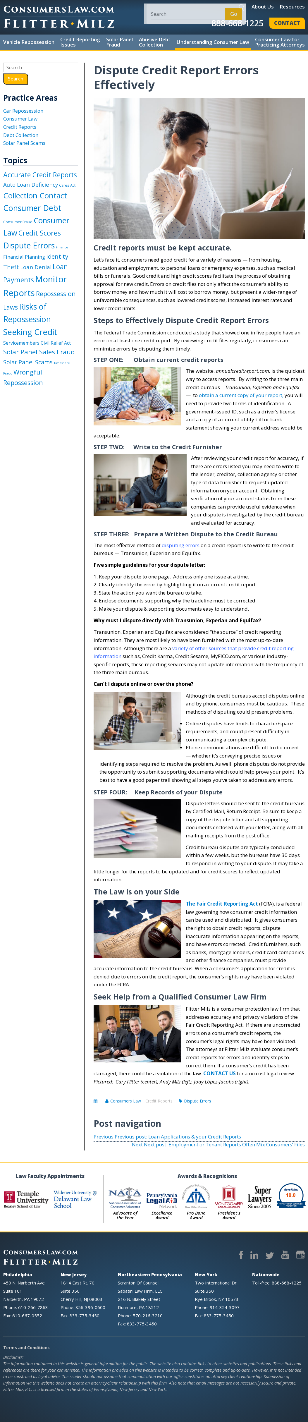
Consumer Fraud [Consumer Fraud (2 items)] (17, 221)
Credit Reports (159, 1101)
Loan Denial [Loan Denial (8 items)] (35, 267)
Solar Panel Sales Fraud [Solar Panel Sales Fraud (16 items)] (39, 351)
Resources (292, 6)
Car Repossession (23, 110)
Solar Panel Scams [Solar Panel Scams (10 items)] (28, 362)
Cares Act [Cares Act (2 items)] (67, 185)
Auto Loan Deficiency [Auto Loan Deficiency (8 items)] (30, 184)
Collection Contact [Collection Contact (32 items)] (35, 195)
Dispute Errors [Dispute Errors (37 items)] (29, 245)
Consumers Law (125, 1101)
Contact (287, 22)
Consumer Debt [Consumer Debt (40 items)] (32, 207)
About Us (263, 6)
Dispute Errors (197, 1101)
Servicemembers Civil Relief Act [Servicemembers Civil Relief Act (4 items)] (37, 343)
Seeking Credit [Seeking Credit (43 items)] (30, 332)
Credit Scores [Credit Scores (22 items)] (39, 233)
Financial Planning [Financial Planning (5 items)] (24, 256)
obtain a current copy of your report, (241, 395)
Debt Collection (20, 135)
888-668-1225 (237, 23)
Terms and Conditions (26, 1347)
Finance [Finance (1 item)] (62, 247)
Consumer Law (20, 118)
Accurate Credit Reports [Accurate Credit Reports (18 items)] (40, 174)
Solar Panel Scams (24, 143)
